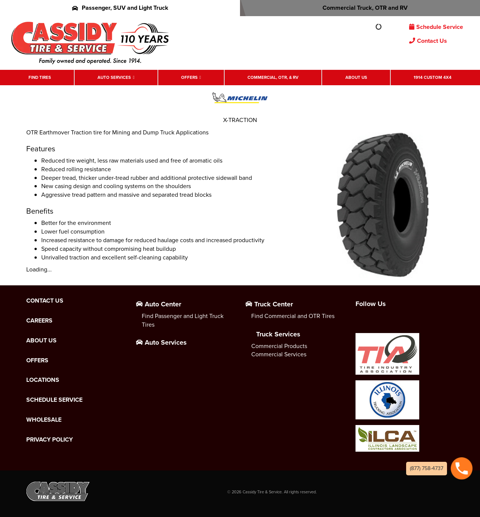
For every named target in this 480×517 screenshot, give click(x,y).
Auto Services (114, 77)
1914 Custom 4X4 (433, 77)
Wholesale (44, 420)
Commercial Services (278, 354)
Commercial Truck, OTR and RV (360, 7)
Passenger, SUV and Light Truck (120, 7)
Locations (42, 380)
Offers (189, 77)
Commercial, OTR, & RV (273, 77)
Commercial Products (279, 346)
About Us (356, 77)
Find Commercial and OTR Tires (292, 316)
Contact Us (428, 41)
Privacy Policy (49, 440)
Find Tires (39, 77)
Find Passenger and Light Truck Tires (183, 320)
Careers (39, 321)
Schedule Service (436, 27)
